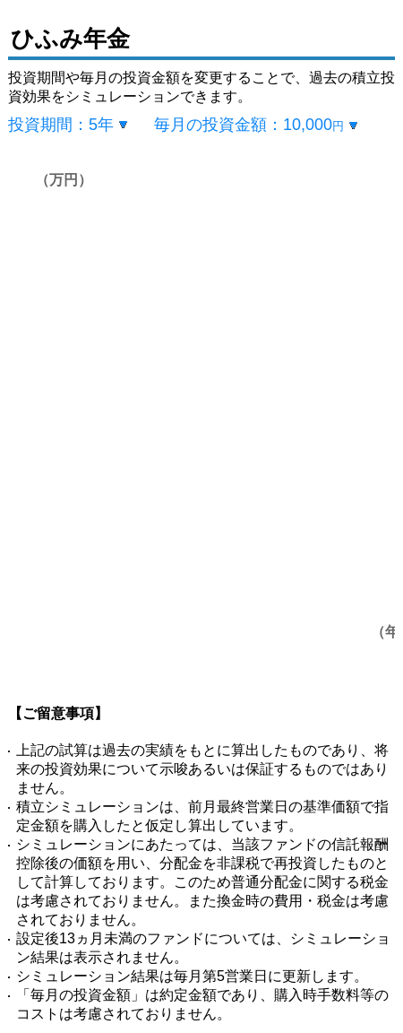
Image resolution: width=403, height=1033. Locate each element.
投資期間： (61, 125)
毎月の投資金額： (249, 125)
